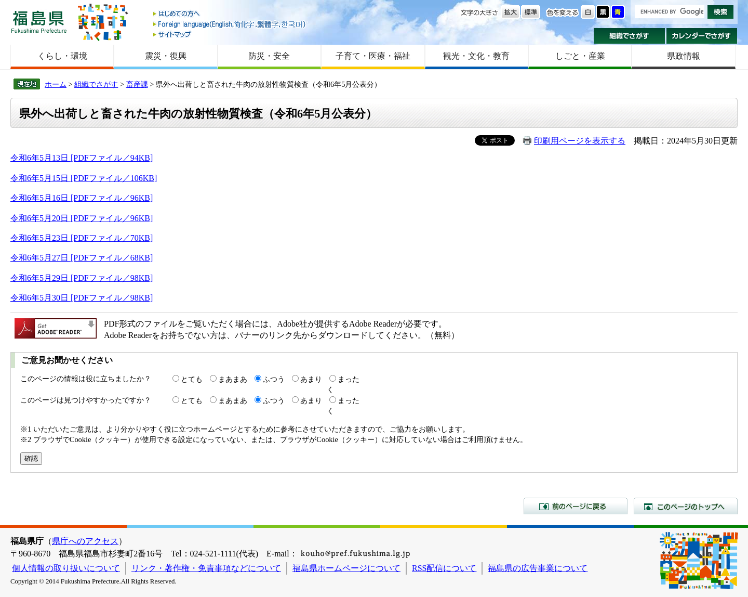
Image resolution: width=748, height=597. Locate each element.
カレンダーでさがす (702, 36)
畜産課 (137, 84)
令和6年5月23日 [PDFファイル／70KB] (81, 237)
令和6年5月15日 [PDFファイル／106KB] (83, 178)
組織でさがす (629, 36)
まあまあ (232, 379)
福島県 (39, 21)
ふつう (274, 379)
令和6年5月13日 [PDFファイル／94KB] (81, 157)
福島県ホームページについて (346, 568)
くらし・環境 (62, 55)
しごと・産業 (580, 55)
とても (192, 379)
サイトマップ (230, 34)
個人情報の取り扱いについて (66, 568)
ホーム (55, 84)
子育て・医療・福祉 (373, 55)
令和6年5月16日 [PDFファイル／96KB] (81, 197)
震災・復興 (165, 55)
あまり (311, 379)
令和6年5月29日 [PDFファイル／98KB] (81, 278)
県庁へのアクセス (85, 541)
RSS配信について (444, 568)
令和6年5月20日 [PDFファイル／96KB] (81, 218)
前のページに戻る (575, 506)
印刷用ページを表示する (579, 140)
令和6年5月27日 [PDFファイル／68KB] (81, 257)
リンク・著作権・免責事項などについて (206, 568)
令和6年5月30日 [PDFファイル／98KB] (81, 297)
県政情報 (683, 55)
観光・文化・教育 (476, 55)
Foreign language (230, 24)
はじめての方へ (230, 14)
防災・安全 (269, 55)
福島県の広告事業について (537, 568)
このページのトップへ (686, 506)
